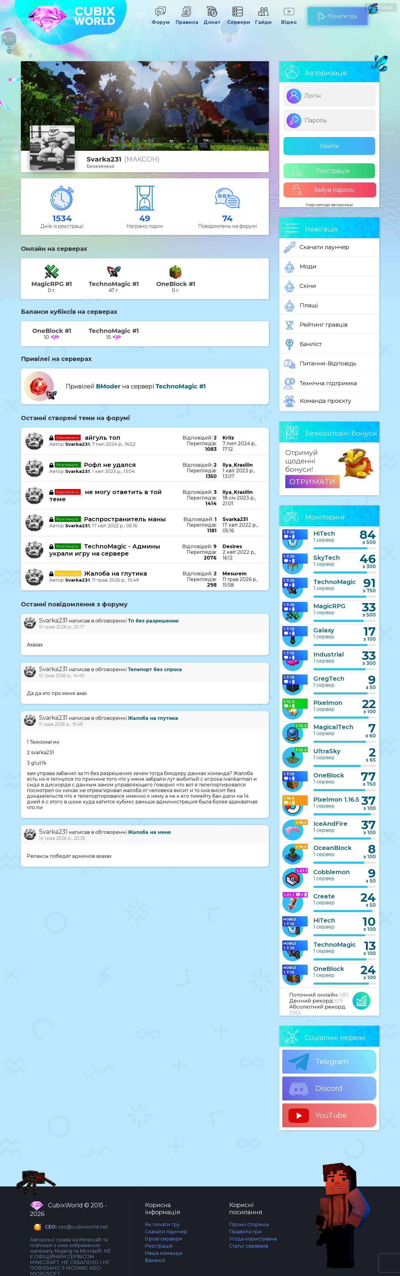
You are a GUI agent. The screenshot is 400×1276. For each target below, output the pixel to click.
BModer (108, 386)
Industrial (328, 654)
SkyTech (326, 557)
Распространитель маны (125, 519)
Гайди (263, 19)
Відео (289, 19)
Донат (212, 19)
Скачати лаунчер (316, 247)
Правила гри (245, 1232)
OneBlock (328, 775)
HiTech (324, 533)
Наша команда (163, 1253)
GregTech (328, 678)
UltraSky (327, 751)
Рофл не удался (110, 464)
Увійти (329, 146)
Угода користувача (253, 1239)
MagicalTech (333, 727)
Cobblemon (331, 872)
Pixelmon (327, 702)
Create (324, 896)
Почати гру (337, 13)
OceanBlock (332, 847)
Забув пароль (323, 190)
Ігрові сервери (163, 1239)
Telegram (318, 1061)
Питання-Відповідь (320, 364)
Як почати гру (162, 1224)
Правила (186, 19)
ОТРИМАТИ (312, 481)
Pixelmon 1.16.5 (336, 799)
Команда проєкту (317, 401)
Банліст (303, 344)
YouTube (317, 1115)
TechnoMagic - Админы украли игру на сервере (104, 550)
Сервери (237, 19)
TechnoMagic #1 (181, 386)
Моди (300, 267)
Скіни (300, 286)
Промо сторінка (249, 1224)
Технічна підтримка (320, 383)
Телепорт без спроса (155, 669)
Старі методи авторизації (329, 204)
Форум (160, 19)
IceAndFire (330, 823)
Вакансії (155, 1260)
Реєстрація (321, 171)
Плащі (301, 305)
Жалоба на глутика (115, 573)
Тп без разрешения (153, 621)
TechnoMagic (334, 581)
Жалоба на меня (149, 832)
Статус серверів (248, 1246)
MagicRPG (329, 606)
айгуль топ (102, 437)
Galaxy (323, 630)
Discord (315, 1088)
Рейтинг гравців (315, 325)
